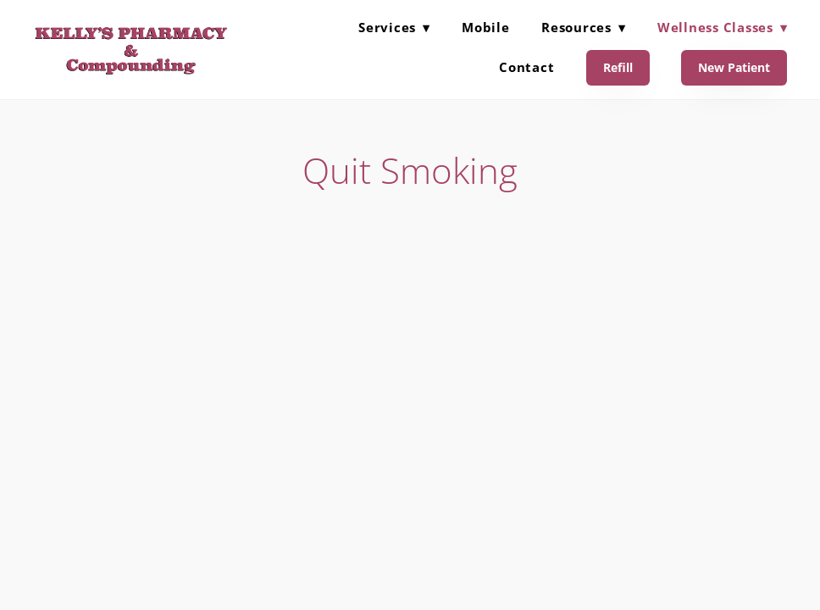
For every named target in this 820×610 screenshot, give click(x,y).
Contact (526, 67)
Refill (618, 67)
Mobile (486, 27)
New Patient (734, 67)
